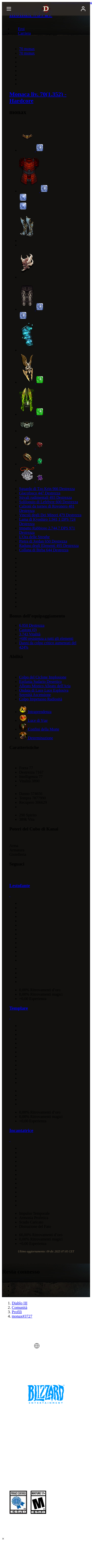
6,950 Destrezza (31, 625)
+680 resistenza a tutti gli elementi (46, 638)
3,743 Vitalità (29, 634)
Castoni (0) (28, 630)
